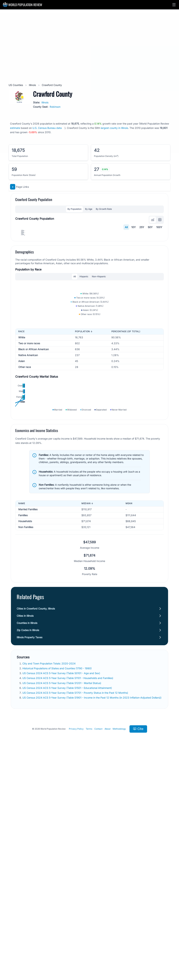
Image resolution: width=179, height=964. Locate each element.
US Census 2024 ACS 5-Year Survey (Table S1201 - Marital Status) (62, 891)
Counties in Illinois (27, 831)
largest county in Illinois (114, 127)
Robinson (55, 106)
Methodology (119, 937)
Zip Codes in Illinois (28, 838)
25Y (141, 227)
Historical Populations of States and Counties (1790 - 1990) (57, 876)
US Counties (16, 85)
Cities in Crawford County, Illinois (36, 816)
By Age (88, 209)
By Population (74, 209)
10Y (133, 227)
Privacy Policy (76, 937)
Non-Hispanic (99, 373)
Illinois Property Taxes (29, 845)
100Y (159, 227)
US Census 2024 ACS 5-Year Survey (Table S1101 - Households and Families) (68, 886)
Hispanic (83, 373)
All (126, 227)
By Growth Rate (104, 209)
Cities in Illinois (25, 824)
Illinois (33, 85)
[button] (174, 5)
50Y (150, 227)
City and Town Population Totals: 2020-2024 (49, 871)
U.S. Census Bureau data (47, 127)
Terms (89, 937)
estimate (15, 127)
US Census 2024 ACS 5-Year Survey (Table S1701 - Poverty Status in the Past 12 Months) (75, 901)
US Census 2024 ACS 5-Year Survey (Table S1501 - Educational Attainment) (67, 896)
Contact (98, 937)
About (107, 937)
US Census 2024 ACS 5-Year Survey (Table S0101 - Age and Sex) (61, 881)
